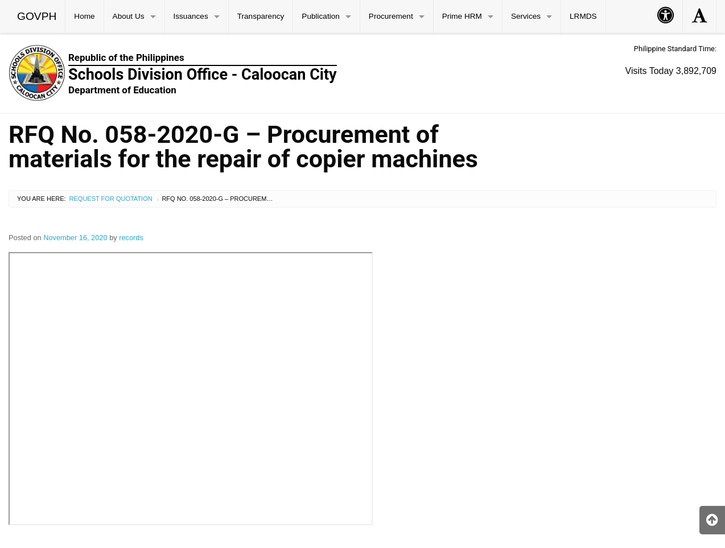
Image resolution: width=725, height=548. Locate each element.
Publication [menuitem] (321, 16)
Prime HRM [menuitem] (462, 16)
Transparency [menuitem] (261, 16)
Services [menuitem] (526, 16)
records (131, 237)
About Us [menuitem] (129, 16)
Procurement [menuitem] (391, 16)
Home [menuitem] (84, 16)
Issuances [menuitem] (191, 16)
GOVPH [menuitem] (36, 16)
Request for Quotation (111, 198)
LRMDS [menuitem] (583, 16)
